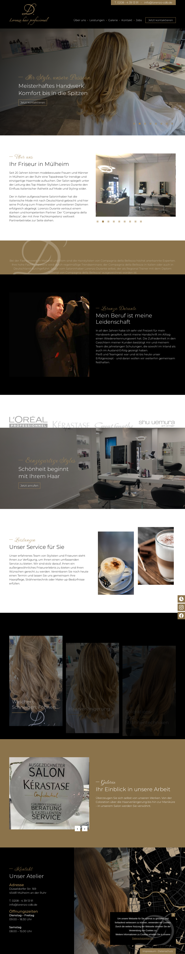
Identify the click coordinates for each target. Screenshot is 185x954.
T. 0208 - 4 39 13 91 (126, 2)
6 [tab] (162, 124)
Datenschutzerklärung (142, 938)
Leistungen (97, 20)
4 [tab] (151, 124)
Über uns (80, 20)
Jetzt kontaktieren (160, 20)
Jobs (139, 20)
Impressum (149, 951)
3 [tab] (146, 124)
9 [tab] (142, 222)
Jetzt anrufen (12, 485)
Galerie (113, 20)
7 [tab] (167, 124)
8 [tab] (173, 124)
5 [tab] (157, 124)
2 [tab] (140, 124)
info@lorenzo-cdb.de (158, 2)
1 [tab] (135, 124)
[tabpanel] (92, 76)
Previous (77, 828)
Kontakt (126, 20)
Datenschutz (165, 951)
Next (84, 828)
